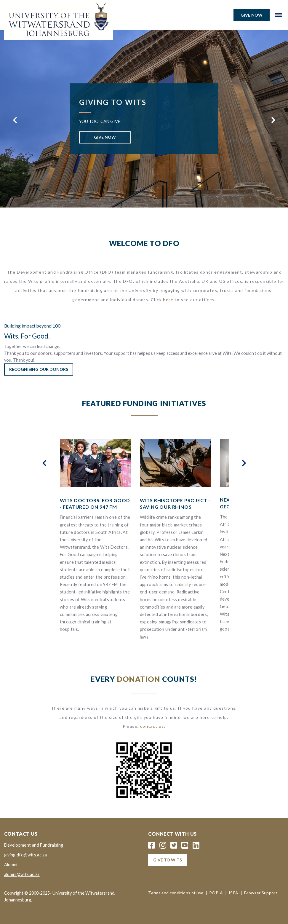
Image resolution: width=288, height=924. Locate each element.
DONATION (138, 679)
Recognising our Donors (38, 369)
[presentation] (15, 120)
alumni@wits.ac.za (22, 874)
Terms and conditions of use (175, 892)
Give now (252, 14)
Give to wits (167, 859)
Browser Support (260, 892)
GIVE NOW (105, 137)
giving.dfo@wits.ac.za (25, 854)
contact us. (152, 726)
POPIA (216, 892)
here (168, 299)
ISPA (233, 892)
